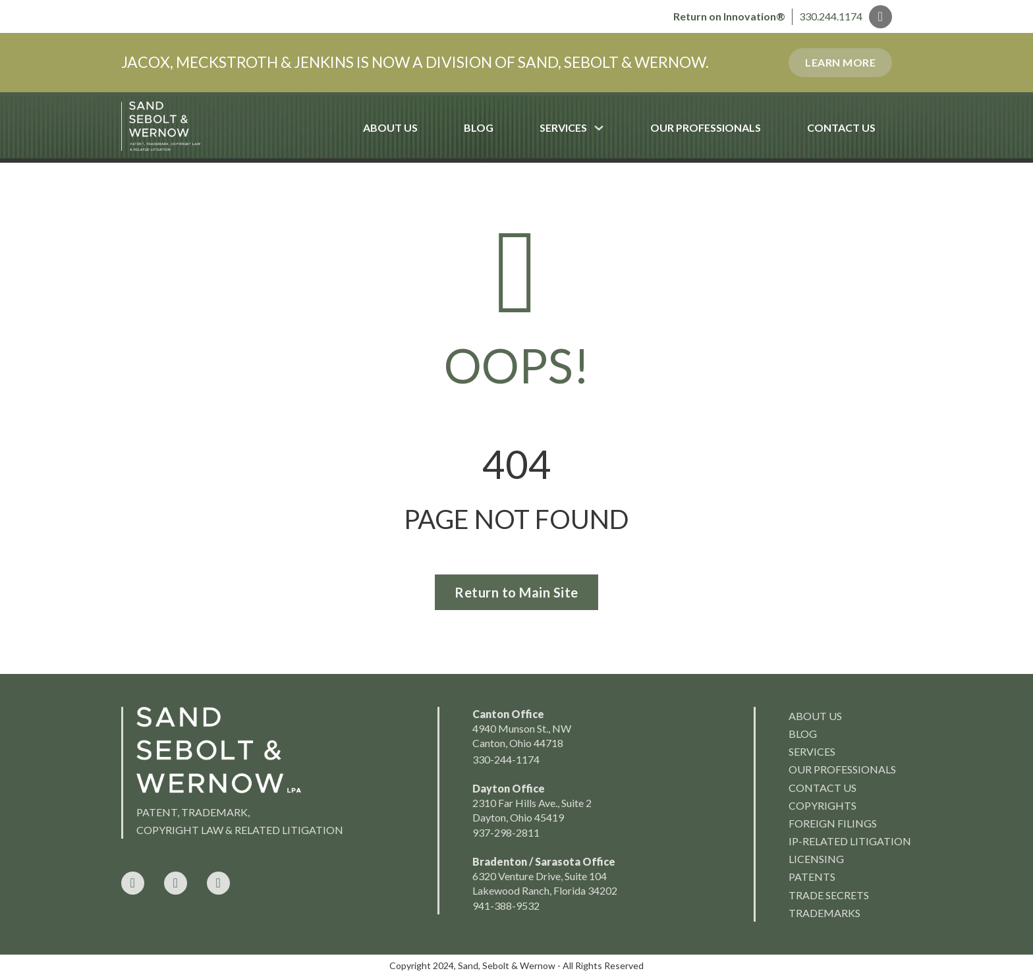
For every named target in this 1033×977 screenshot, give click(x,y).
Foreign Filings (833, 823)
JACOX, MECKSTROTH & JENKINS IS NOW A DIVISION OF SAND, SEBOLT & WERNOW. (415, 62)
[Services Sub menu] (610, 127)
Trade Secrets (829, 895)
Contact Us (841, 127)
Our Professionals (705, 127)
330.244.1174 (830, 16)
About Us (390, 127)
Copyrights (822, 805)
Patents (812, 876)
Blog (478, 127)
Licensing (816, 858)
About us (815, 716)
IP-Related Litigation (850, 841)
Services (563, 127)
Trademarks (824, 913)
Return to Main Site (516, 592)
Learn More (840, 62)
